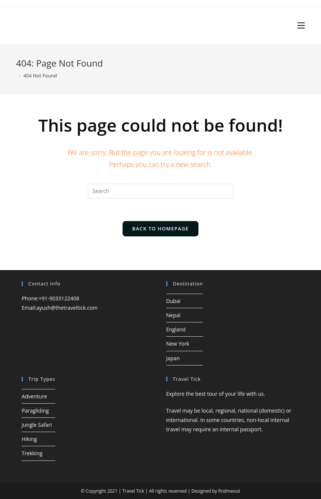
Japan (173, 358)
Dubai (173, 300)
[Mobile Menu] (301, 25)
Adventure (34, 396)
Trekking (32, 453)
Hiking (29, 439)
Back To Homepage (160, 228)
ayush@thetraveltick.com (67, 307)
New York (177, 343)
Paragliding (35, 410)
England (176, 329)
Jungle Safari (37, 424)
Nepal (173, 315)
